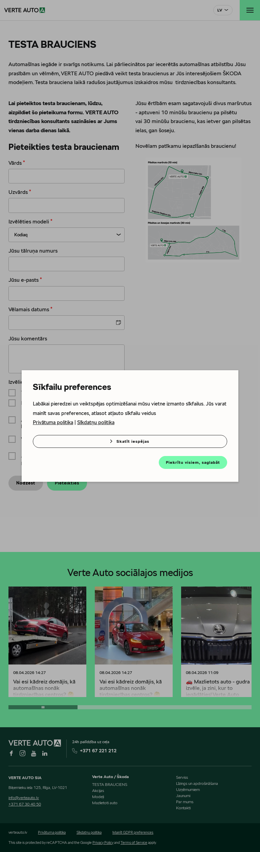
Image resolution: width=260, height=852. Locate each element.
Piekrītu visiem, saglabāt (193, 462)
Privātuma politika (53, 422)
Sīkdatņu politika (95, 422)
